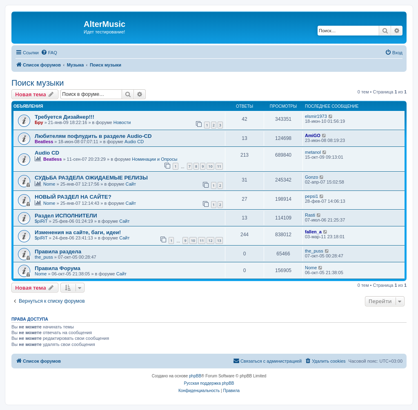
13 (219, 240)
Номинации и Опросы (154, 159)
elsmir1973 (316, 116)
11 (219, 166)
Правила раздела (58, 251)
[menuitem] (49, 53)
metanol (313, 152)
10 (210, 166)
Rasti (310, 215)
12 (210, 240)
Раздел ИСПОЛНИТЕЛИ (66, 216)
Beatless (44, 141)
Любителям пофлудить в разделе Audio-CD (93, 136)
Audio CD (134, 141)
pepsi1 (311, 196)
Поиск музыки (37, 82)
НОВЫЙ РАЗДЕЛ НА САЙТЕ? (73, 197)
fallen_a (313, 231)
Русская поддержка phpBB (209, 383)
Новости (122, 122)
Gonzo (311, 177)
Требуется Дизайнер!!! (64, 117)
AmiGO (312, 135)
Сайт (131, 184)
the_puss (44, 257)
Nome (49, 184)
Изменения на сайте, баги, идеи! (78, 232)
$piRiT (41, 221)
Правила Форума (57, 268)
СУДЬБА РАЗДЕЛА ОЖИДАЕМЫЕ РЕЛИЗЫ (91, 178)
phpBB (195, 376)
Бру (39, 122)
